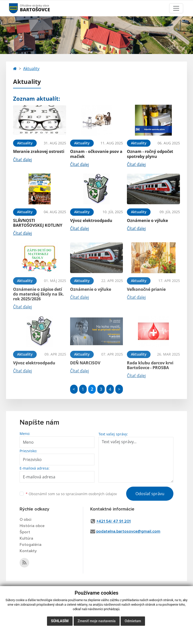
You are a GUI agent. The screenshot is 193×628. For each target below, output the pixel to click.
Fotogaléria (30, 545)
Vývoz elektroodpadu (91, 220)
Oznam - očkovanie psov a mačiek (96, 154)
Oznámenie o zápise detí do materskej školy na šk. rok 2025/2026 (38, 294)
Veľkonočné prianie (146, 289)
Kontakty (28, 551)
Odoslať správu (149, 493)
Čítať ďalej (22, 159)
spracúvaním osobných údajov (91, 493)
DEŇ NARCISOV (85, 363)
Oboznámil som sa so (71, 493)
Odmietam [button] (133, 621)
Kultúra (26, 538)
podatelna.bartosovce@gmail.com (128, 531)
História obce (32, 526)
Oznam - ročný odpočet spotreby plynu (150, 154)
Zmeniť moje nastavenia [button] (97, 621)
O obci (25, 520)
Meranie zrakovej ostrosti (38, 151)
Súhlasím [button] (60, 621)
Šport (25, 532)
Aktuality (31, 68)
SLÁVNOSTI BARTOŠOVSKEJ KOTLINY (37, 223)
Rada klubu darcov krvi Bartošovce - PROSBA (150, 365)
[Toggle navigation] (176, 8)
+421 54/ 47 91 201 (113, 521)
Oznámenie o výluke (147, 220)
